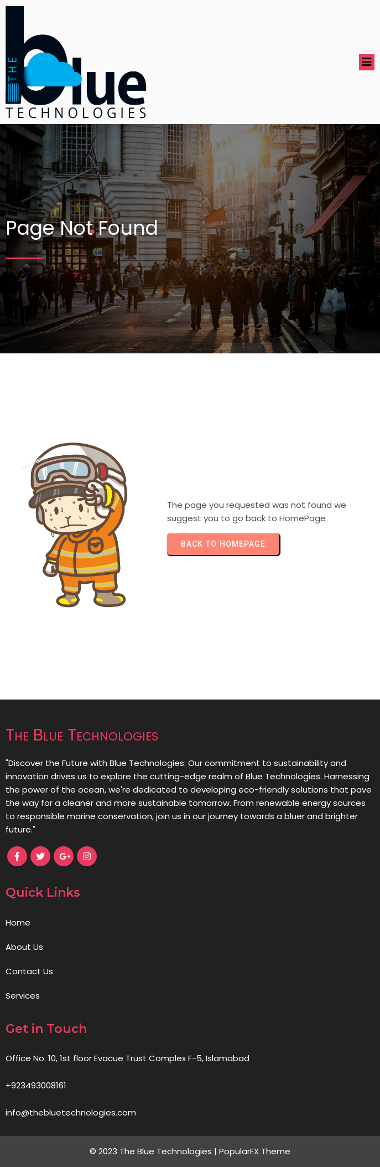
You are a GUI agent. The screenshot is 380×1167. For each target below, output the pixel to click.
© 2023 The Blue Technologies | (154, 1151)
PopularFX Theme (254, 1151)
